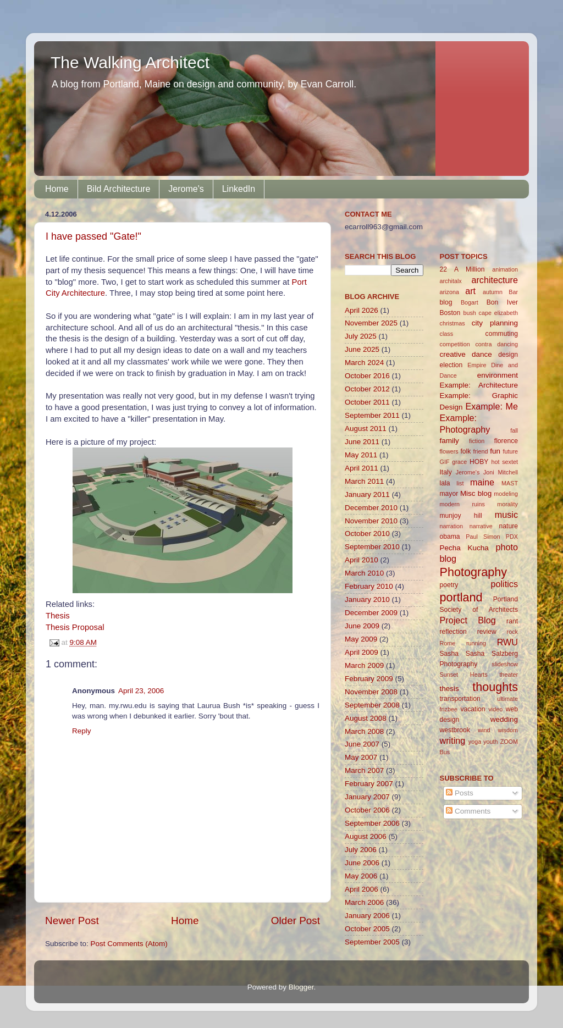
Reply (81, 731)
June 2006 (362, 863)
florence (506, 441)
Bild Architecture (119, 189)
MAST (509, 483)
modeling (506, 493)
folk (465, 451)
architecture (494, 280)
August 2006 (366, 836)
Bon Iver (502, 302)
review (486, 631)
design (508, 354)
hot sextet (504, 461)
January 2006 (367, 915)
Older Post (295, 920)
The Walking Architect (130, 62)
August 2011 (366, 428)
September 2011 (372, 415)
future (510, 451)
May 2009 (361, 639)
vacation (472, 709)
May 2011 (361, 455)
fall (514, 430)
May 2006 (361, 876)
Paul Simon (483, 536)
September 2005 (372, 942)
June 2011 (362, 442)
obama (450, 536)
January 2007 (367, 797)
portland (461, 597)
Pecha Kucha (464, 548)
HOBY (479, 462)
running (476, 643)
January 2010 (367, 599)
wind (484, 730)
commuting (501, 334)
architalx (451, 281)
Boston (450, 313)
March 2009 (364, 665)
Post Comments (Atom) (129, 943)
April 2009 (361, 652)
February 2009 (369, 679)
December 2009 (371, 613)
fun (495, 451)
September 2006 (372, 823)
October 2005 (367, 929)
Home (57, 189)
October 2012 (367, 389)
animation (505, 269)
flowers (449, 451)
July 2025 (361, 336)
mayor (449, 494)
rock (512, 631)
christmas (452, 323)
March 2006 (364, 902)
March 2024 (364, 362)
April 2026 (361, 310)
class (447, 333)
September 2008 (372, 705)
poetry (449, 585)
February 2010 (369, 586)
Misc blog (476, 493)
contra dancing (496, 344)
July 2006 (361, 849)
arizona (449, 292)
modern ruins (462, 504)
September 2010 (372, 547)
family (449, 440)
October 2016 (367, 376)
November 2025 (371, 323)
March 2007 (364, 770)
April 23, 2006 (141, 691)
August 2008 (366, 718)
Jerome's (185, 189)
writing (453, 740)
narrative (481, 526)
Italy (446, 472)
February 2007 (369, 784)
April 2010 (361, 560)
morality (507, 504)
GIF (445, 461)
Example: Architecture (479, 385)
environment (497, 375)
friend (480, 451)
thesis (449, 688)
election (451, 365)
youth (490, 741)
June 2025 (362, 349)
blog (446, 302)
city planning (495, 323)
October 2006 (367, 810)
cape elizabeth (498, 312)
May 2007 (361, 757)
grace (459, 461)
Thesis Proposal (75, 627)
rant (512, 621)
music (506, 514)
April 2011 (361, 468)
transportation (460, 699)
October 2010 (367, 533)
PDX (512, 536)
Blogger (301, 987)
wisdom (508, 730)
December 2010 (371, 508)
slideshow (505, 664)
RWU (507, 642)
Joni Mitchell (500, 472)
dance (482, 354)
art (470, 291)
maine (482, 482)
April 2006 (361, 889)
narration (451, 526)
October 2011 (367, 402)
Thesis (58, 615)
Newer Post (72, 920)
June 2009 (362, 626)
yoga (474, 741)
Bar (513, 292)
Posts (459, 793)
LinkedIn (239, 189)
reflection (453, 631)
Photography (473, 572)
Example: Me (491, 406)
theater (508, 674)
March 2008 (364, 731)
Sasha (449, 653)
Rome (448, 643)
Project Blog (468, 620)
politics (504, 584)
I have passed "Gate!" (93, 236)
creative (453, 354)
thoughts (495, 687)
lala (445, 483)
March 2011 (364, 481)
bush (469, 312)
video (495, 709)
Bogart (469, 302)
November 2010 (371, 521)
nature (508, 526)
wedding (504, 719)
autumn (493, 292)
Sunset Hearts (464, 674)
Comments (468, 811)
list (459, 483)
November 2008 (371, 692)
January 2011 (367, 494)
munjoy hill (461, 515)
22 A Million (462, 269)
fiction (476, 441)
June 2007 (362, 744)
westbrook (455, 730)
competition (455, 344)
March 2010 (364, 573)
